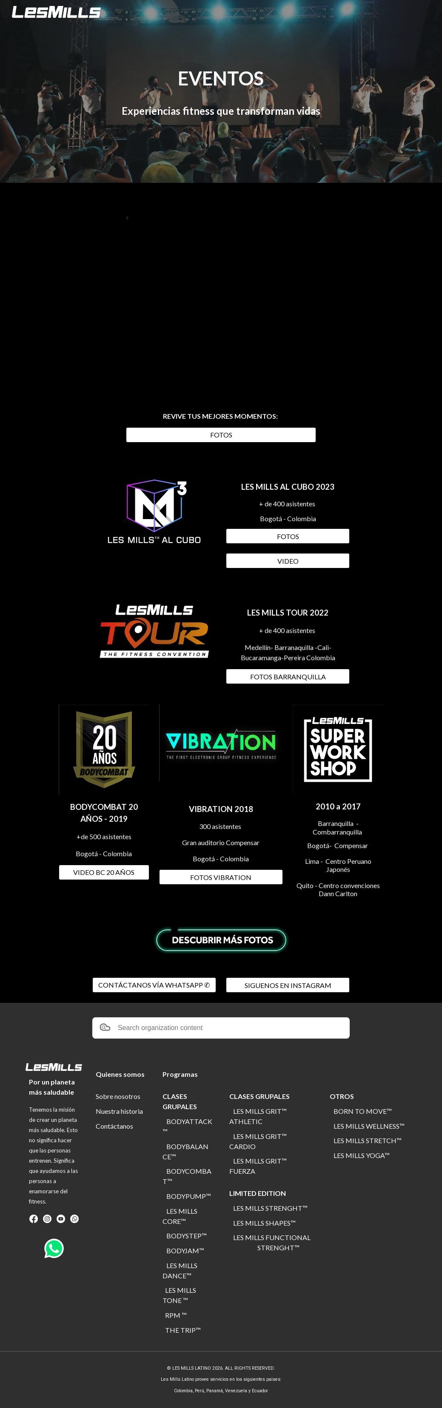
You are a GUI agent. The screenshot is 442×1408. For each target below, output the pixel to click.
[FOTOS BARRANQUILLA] (287, 676)
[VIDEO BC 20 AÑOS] (103, 872)
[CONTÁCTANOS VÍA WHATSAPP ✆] (154, 985)
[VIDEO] (287, 561)
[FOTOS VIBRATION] (221, 877)
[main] (221, 78)
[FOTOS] (221, 435)
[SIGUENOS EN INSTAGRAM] (287, 985)
